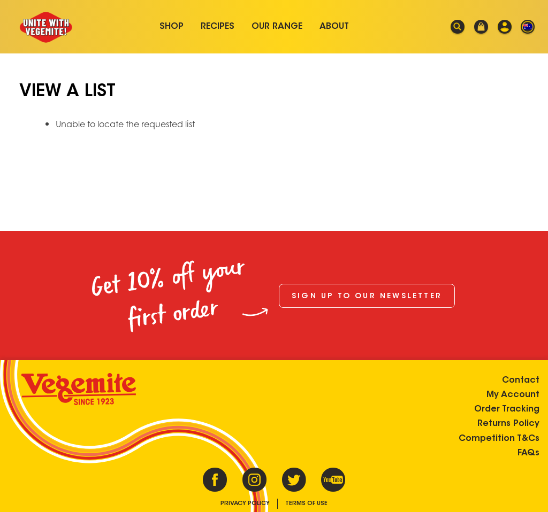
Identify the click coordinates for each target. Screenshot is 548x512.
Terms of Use (306, 504)
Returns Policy (508, 424)
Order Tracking (506, 409)
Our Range (277, 26)
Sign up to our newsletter (367, 296)
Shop (171, 26)
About (334, 26)
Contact (520, 380)
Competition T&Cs (499, 439)
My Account (512, 395)
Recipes (217, 26)
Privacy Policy (245, 504)
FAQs (528, 453)
